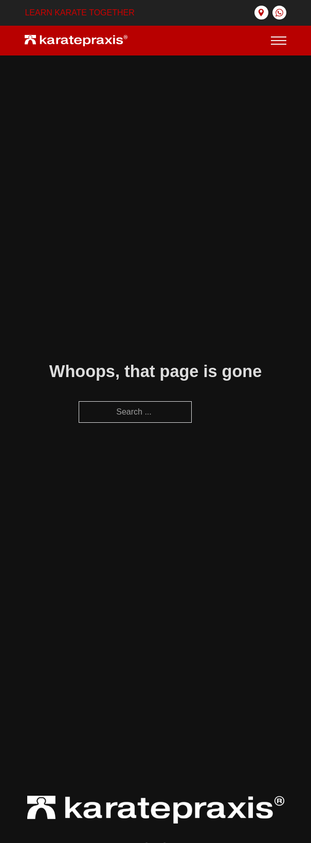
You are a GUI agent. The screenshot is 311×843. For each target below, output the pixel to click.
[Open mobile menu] (278, 40)
